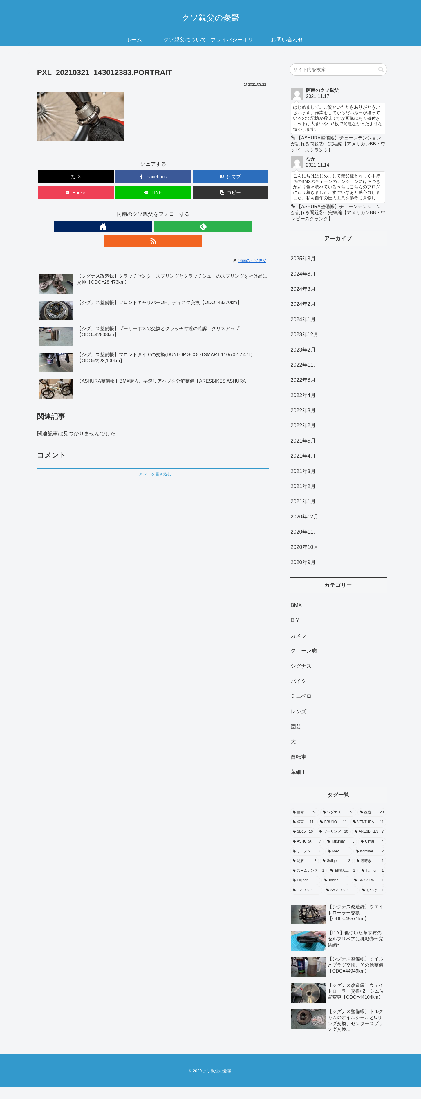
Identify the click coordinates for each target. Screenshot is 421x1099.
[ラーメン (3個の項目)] (307, 863)
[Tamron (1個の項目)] (372, 882)
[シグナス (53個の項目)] (338, 824)
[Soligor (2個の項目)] (336, 873)
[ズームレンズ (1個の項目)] (308, 882)
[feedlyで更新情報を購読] (153, 226)
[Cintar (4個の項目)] (372, 853)
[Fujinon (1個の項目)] (305, 892)
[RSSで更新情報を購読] (166, 226)
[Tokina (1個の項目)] (335, 892)
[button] (230, 192)
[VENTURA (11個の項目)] (368, 834)
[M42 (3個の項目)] (338, 863)
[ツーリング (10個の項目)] (334, 843)
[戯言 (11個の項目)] (303, 834)
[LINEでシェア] (153, 192)
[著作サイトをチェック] (140, 226)
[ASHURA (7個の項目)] (307, 853)
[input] (338, 69)
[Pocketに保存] (76, 192)
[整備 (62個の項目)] (304, 824)
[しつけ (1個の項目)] (372, 902)
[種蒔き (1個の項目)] (370, 873)
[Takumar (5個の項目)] (341, 853)
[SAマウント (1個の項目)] (341, 902)
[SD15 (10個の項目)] (303, 843)
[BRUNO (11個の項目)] (333, 834)
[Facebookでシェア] (153, 176)
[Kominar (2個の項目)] (369, 863)
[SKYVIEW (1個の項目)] (369, 892)
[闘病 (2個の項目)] (304, 873)
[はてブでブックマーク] (230, 176)
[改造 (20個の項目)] (371, 824)
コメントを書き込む (153, 459)
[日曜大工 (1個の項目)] (343, 882)
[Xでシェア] (76, 176)
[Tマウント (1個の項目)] (306, 902)
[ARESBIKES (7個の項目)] (369, 843)
